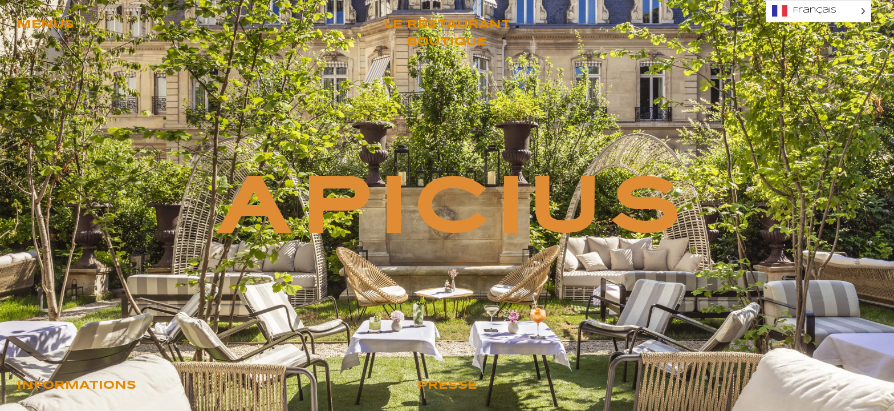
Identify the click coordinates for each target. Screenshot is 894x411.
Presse (447, 385)
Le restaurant (447, 24)
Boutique (447, 42)
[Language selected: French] (818, 11)
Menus (45, 24)
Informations (76, 385)
